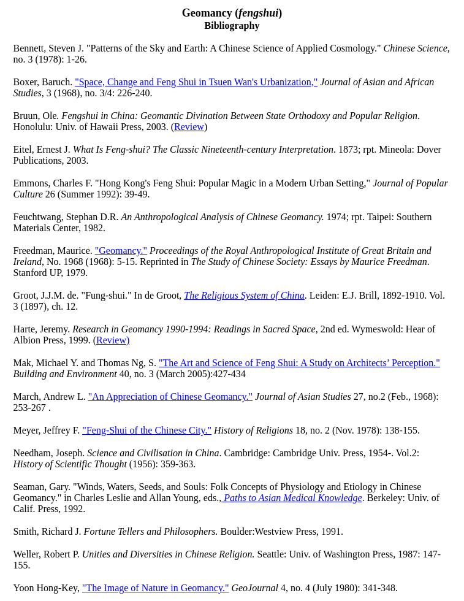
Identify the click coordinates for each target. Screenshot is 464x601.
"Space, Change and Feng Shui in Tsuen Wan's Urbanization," (196, 82)
